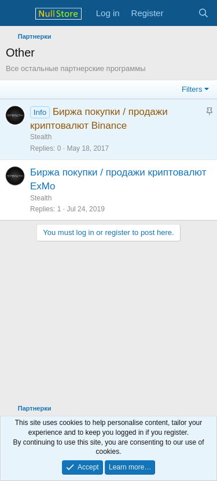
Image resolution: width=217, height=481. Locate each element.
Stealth (41, 137)
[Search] (203, 13)
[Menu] (16, 13)
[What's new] (180, 13)
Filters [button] (192, 89)
